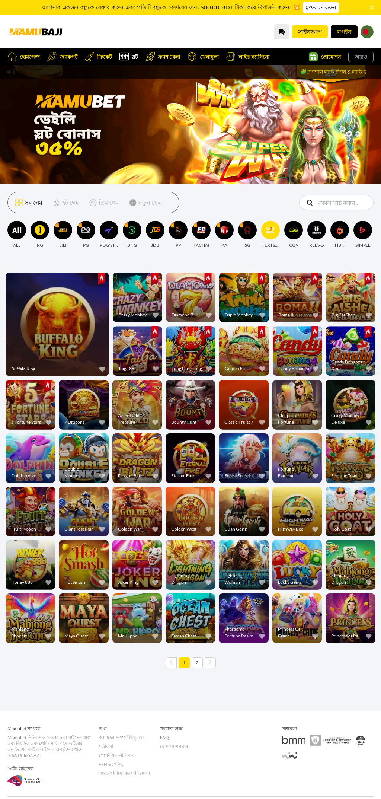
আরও (361, 57)
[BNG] (132, 234)
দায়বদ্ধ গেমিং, (111, 764)
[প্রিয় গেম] (102, 202)
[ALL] (16, 234)
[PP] (178, 234)
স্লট (128, 56)
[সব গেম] (28, 202)
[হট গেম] (64, 202)
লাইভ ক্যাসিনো (247, 56)
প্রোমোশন (325, 56)
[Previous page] (171, 662)
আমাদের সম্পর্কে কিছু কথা (121, 737)
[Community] (281, 31)
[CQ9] (293, 234)
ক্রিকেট (98, 56)
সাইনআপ (310, 31)
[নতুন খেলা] (145, 202)
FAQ (164, 737)
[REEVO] (316, 234)
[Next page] (210, 662)
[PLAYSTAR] (109, 234)
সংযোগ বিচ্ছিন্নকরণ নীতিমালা (124, 773)
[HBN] (339, 234)
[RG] (40, 234)
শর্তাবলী (106, 746)
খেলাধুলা (203, 56)
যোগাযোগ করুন (174, 746)
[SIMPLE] (362, 234)
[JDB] (155, 234)
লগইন (344, 31)
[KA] (224, 234)
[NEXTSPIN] (270, 234)
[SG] (247, 234)
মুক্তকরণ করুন (321, 7)
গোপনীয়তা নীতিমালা (117, 755)
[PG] (86, 234)
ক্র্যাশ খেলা (162, 56)
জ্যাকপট (62, 56)
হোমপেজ (23, 56)
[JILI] (63, 234)
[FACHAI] (201, 234)
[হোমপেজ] (35, 31)
